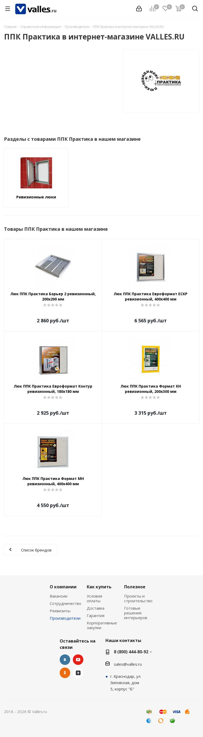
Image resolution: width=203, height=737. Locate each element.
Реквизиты (60, 610)
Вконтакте (65, 659)
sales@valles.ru (128, 664)
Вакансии (58, 596)
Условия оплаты (94, 598)
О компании (63, 587)
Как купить (99, 587)
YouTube (78, 659)
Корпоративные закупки (102, 625)
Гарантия (95, 615)
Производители (65, 618)
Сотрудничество (65, 603)
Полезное (134, 587)
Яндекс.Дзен (78, 673)
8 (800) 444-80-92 (131, 652)
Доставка (95, 608)
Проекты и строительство (138, 598)
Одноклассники (65, 673)
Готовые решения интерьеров (135, 612)
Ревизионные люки (36, 196)
